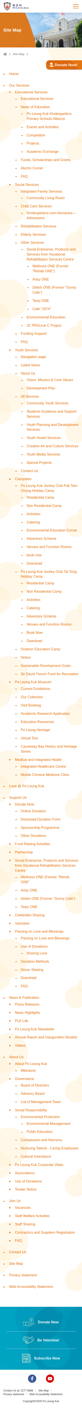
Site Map (18, 54)
